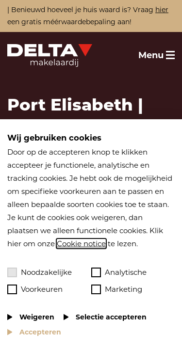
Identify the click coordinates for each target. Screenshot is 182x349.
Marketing (116, 289)
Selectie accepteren (111, 317)
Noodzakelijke (39, 272)
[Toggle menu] (156, 55)
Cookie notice (81, 243)
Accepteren (40, 332)
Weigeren (36, 317)
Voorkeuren (35, 289)
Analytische (119, 272)
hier (161, 9)
